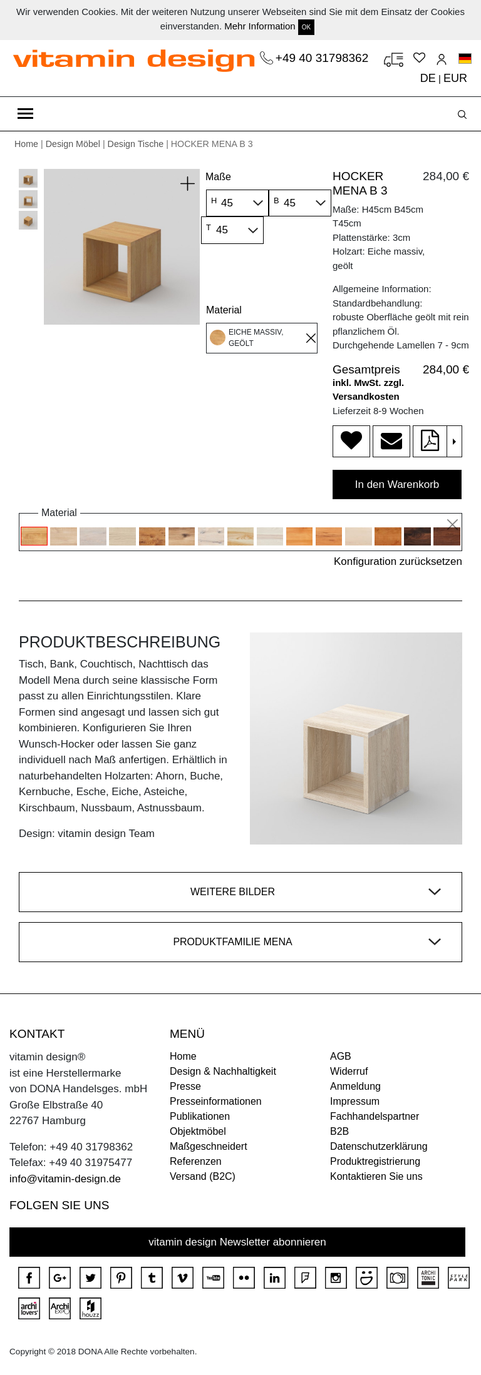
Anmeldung (355, 1086)
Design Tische (136, 144)
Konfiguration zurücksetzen (398, 561)
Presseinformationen (216, 1101)
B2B (339, 1131)
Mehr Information (259, 26)
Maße (218, 176)
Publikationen (200, 1116)
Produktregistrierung (375, 1161)
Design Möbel (73, 144)
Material (224, 310)
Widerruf (349, 1071)
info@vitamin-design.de (65, 1179)
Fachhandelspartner (374, 1116)
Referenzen (196, 1161)
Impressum (355, 1101)
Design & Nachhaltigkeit (223, 1071)
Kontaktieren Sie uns (376, 1176)
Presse (185, 1086)
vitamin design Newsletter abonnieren (237, 1242)
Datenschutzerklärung (379, 1146)
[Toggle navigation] (25, 113)
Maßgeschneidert (208, 1146)
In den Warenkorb (397, 484)
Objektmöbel (198, 1131)
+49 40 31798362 (324, 57)
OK (306, 27)
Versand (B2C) (202, 1176)
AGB (340, 1056)
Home (26, 144)
